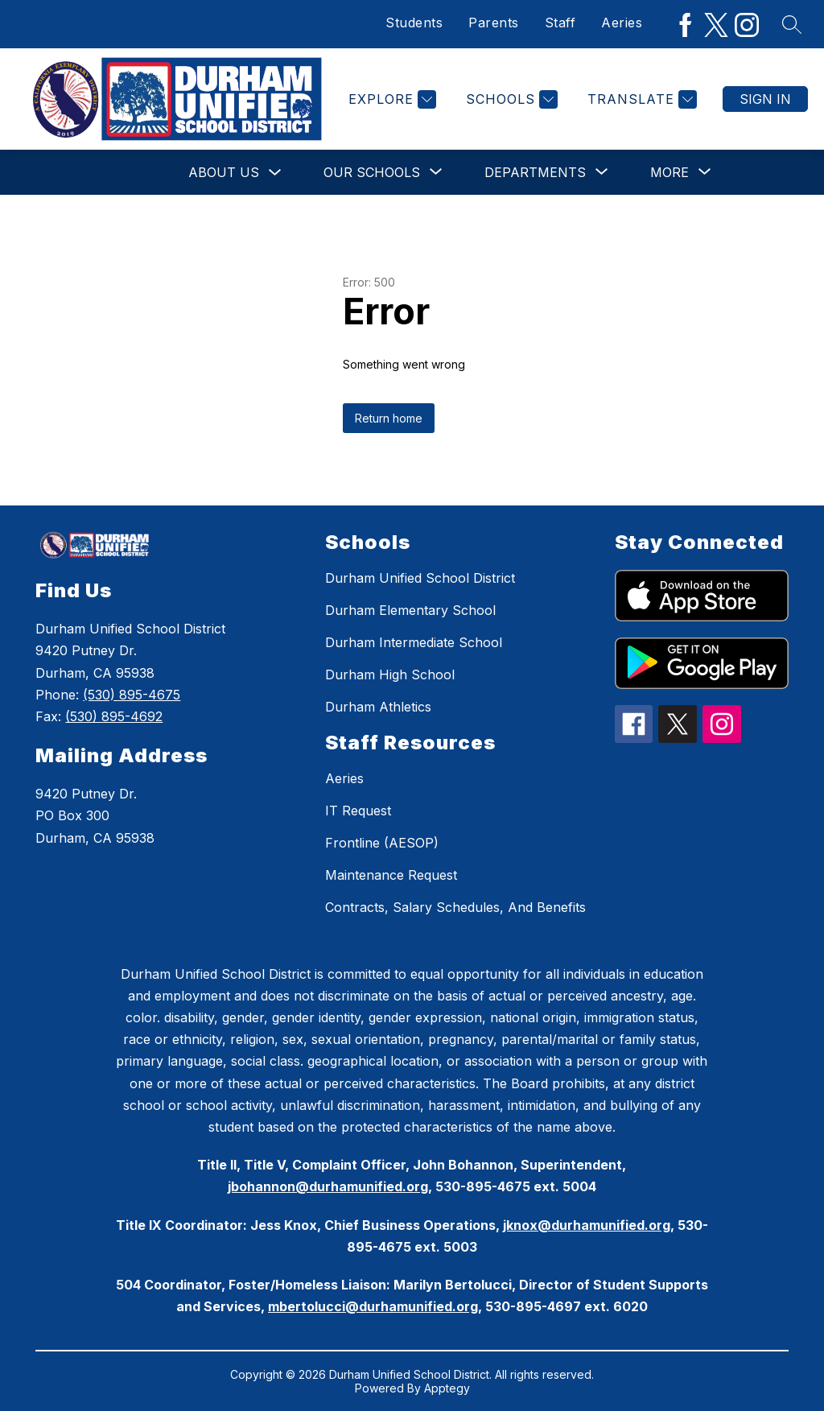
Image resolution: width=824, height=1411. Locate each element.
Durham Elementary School (410, 610)
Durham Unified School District (420, 578)
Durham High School (390, 674)
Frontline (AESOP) (382, 843)
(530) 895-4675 (131, 695)
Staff (560, 22)
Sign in (765, 99)
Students (414, 22)
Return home (388, 418)
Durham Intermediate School (413, 642)
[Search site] (791, 24)
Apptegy (447, 1388)
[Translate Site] (640, 99)
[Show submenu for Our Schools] (371, 172)
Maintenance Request (391, 875)
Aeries (621, 22)
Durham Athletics (378, 707)
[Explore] (390, 99)
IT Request (358, 810)
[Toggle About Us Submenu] (275, 173)
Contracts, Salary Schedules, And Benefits (455, 907)
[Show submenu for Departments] (535, 172)
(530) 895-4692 (114, 716)
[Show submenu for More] (669, 172)
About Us (223, 172)
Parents (493, 22)
